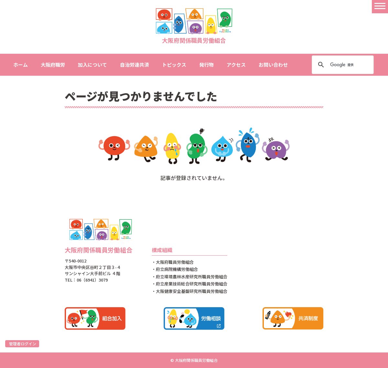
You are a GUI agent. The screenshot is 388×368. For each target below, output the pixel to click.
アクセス (236, 64)
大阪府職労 (53, 64)
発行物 (206, 64)
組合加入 (95, 318)
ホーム (20, 64)
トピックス (174, 64)
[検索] (341, 65)
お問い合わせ (273, 64)
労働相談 (194, 318)
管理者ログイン (22, 343)
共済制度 (293, 318)
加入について (92, 64)
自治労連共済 (134, 64)
